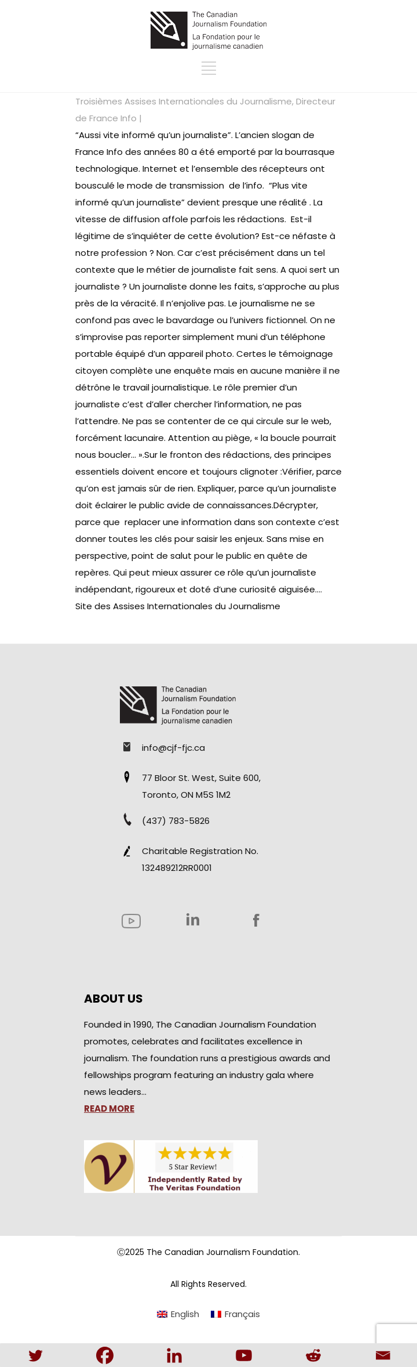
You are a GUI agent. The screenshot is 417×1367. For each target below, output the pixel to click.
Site (83, 606)
